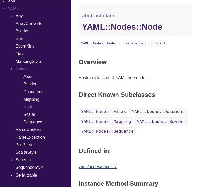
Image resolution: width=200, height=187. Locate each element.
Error (20, 38)
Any (19, 16)
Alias (28, 76)
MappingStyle (28, 61)
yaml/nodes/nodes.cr (98, 166)
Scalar (29, 114)
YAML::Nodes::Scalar (160, 121)
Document (32, 92)
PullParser (25, 145)
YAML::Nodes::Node (98, 43)
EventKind (25, 46)
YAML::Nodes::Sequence (107, 131)
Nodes (22, 69)
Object (160, 43)
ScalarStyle (26, 152)
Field (20, 54)
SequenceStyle (30, 167)
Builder (22, 31)
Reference (134, 43)
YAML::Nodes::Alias (103, 112)
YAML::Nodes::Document (158, 112)
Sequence (32, 122)
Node (28, 107)
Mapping (31, 99)
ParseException (30, 137)
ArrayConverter (30, 23)
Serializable (26, 175)
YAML (13, 8)
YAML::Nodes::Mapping (106, 121)
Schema (23, 160)
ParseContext (28, 129)
